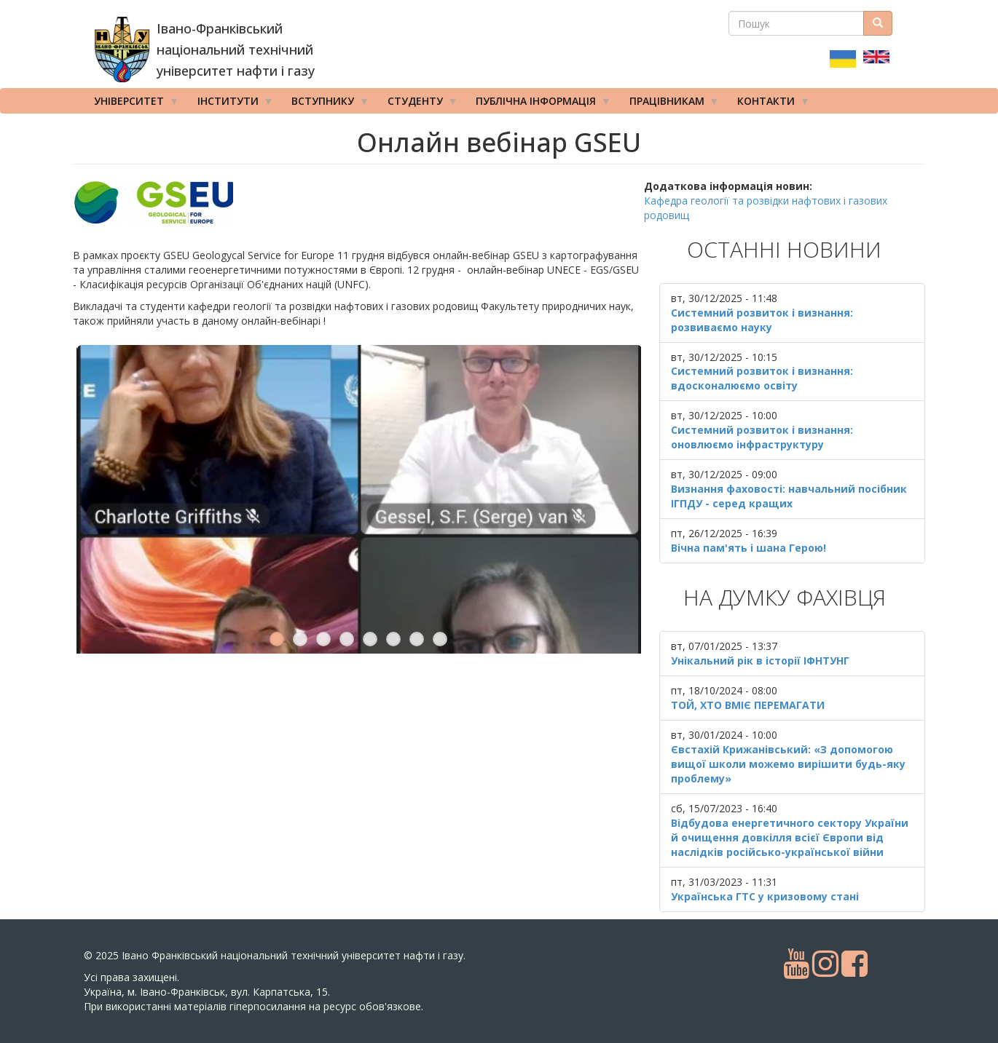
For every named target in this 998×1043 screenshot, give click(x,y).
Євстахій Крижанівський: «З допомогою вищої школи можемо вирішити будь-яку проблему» (788, 763)
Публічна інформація (538, 104)
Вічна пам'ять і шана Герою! (748, 548)
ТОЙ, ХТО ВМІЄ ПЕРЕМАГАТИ (748, 705)
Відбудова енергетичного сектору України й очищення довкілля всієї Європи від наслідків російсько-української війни (789, 837)
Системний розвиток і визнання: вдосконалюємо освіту (762, 378)
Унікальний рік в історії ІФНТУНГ (760, 660)
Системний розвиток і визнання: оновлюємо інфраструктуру (762, 437)
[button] (358, 202)
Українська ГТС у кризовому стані (765, 896)
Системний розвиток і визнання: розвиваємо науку (762, 320)
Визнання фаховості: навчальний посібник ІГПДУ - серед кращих (789, 496)
